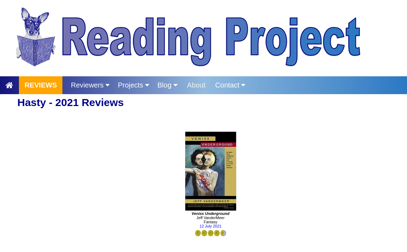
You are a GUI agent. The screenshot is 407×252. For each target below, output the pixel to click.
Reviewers (90, 85)
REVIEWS (41, 85)
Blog (167, 85)
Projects (133, 85)
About (196, 85)
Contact (230, 85)
